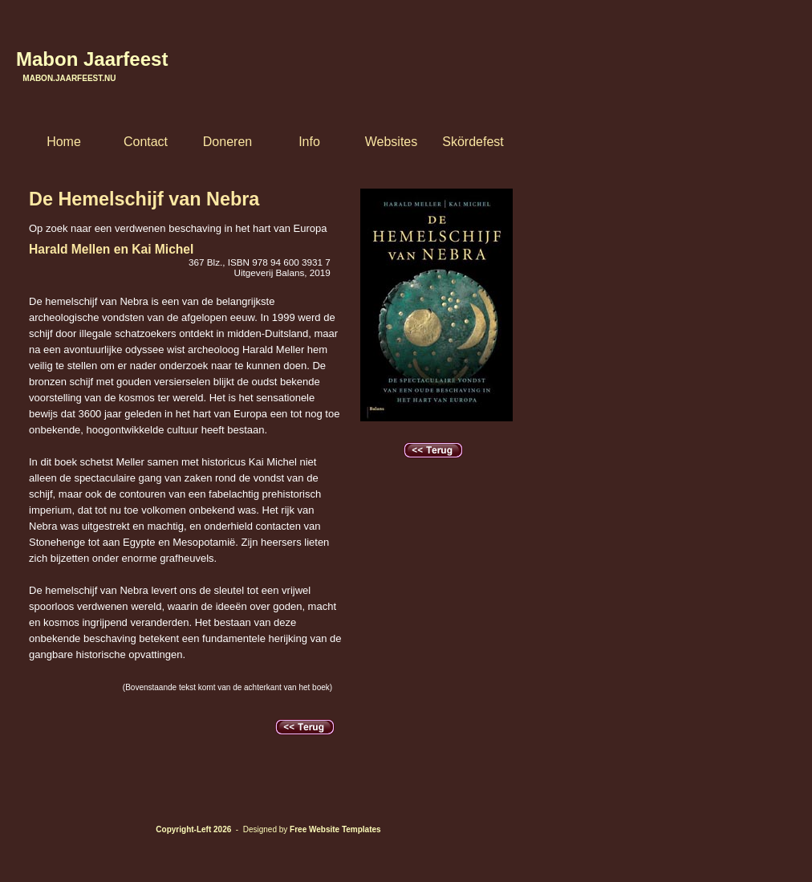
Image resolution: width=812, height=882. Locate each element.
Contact (146, 141)
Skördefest (472, 141)
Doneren (227, 141)
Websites (391, 141)
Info (309, 141)
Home (64, 141)
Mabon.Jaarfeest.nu (66, 78)
